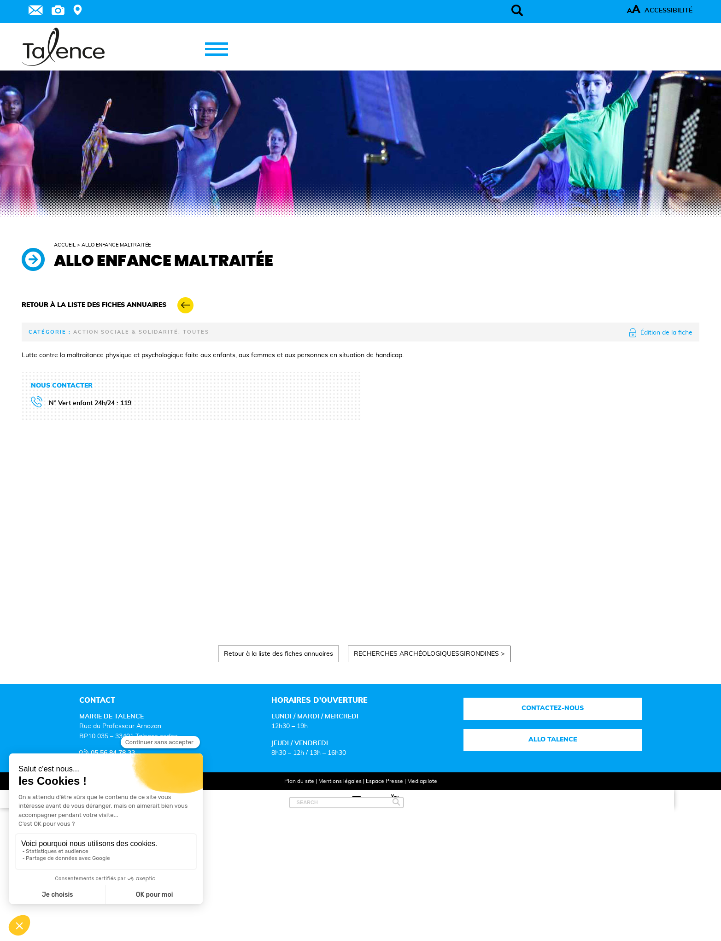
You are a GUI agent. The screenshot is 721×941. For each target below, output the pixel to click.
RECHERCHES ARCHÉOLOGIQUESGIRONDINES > (429, 654)
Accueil (65, 244)
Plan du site (299, 781)
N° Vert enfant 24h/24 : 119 (90, 403)
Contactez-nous (553, 708)
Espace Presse (384, 781)
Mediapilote (422, 781)
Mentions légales (340, 781)
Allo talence (552, 739)
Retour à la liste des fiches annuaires (278, 654)
